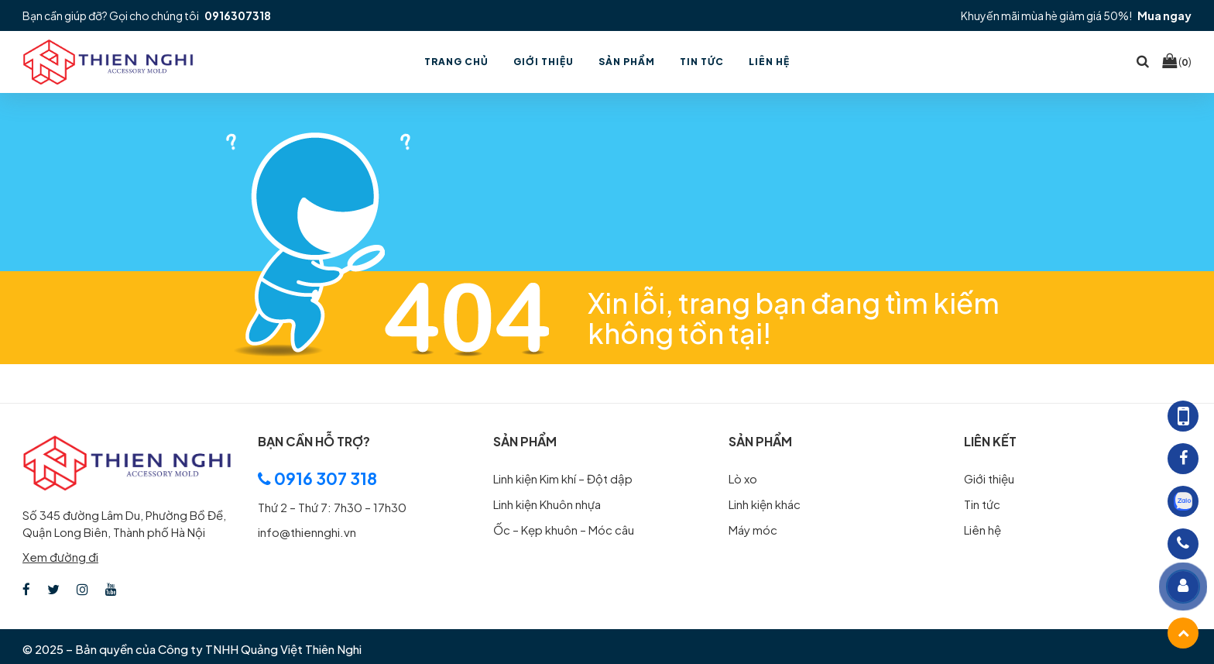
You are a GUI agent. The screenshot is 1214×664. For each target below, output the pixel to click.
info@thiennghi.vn (307, 532)
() (1177, 61)
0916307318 (237, 15)
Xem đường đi (60, 556)
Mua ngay (1164, 15)
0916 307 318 (317, 478)
